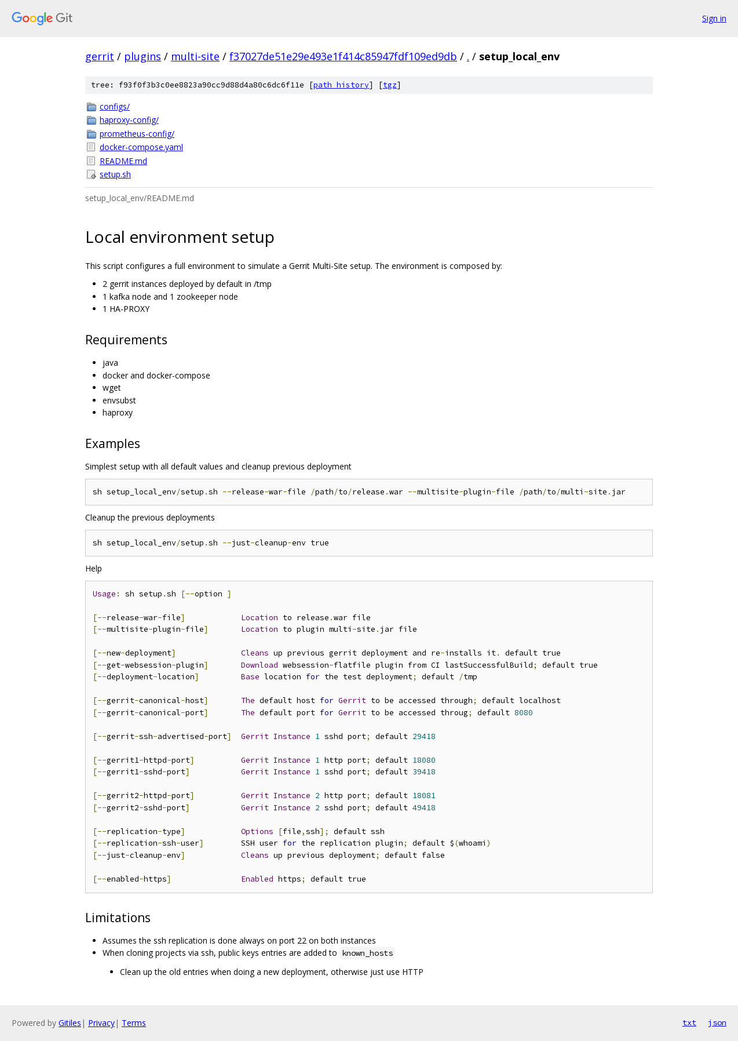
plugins (142, 56)
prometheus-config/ (137, 133)
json (717, 1022)
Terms (134, 1022)
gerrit (99, 56)
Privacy (101, 1022)
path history (341, 85)
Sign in (714, 18)
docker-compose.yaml (141, 146)
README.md (123, 160)
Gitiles (70, 1022)
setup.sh (115, 174)
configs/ (115, 106)
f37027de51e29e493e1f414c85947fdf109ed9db (343, 56)
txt (689, 1022)
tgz (390, 85)
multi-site (195, 56)
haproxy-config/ (129, 119)
